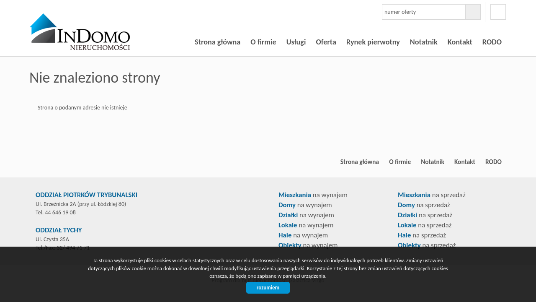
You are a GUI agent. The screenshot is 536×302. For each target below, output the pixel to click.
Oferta (326, 42)
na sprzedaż (432, 194)
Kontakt (460, 42)
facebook (498, 12)
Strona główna (217, 42)
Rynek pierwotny (373, 42)
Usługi (296, 42)
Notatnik (424, 42)
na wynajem (313, 194)
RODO (492, 42)
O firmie (263, 42)
